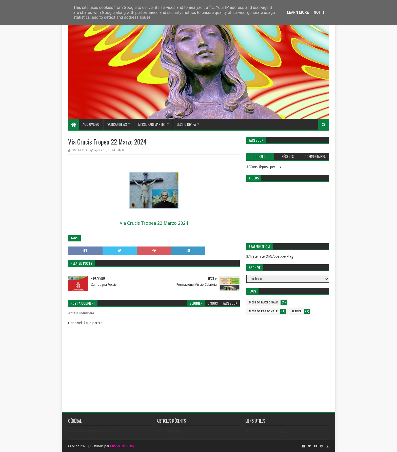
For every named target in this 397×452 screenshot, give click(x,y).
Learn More (298, 12)
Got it (319, 12)
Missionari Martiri (151, 124)
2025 (83, 446)
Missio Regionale (263, 311)
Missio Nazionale (263, 302)
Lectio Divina (186, 124)
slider (296, 311)
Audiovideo (91, 124)
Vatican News (117, 124)
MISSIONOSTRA (122, 446)
